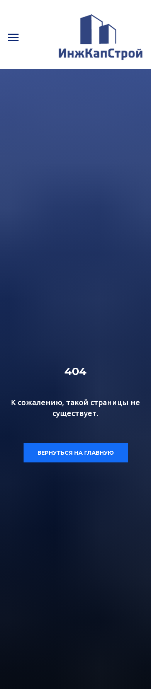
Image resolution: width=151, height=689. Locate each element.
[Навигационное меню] (13, 37)
